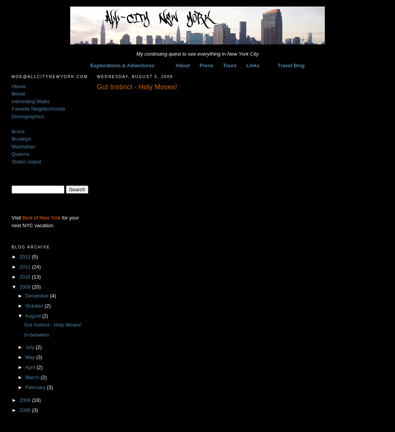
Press (206, 65)
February (36, 387)
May (30, 357)
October (35, 306)
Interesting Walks (31, 101)
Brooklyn (21, 139)
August (33, 316)
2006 (25, 410)
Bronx (18, 131)
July (30, 347)
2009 (25, 287)
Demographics (28, 116)
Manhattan (23, 147)
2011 (25, 267)
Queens (20, 154)
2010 (25, 277)
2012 (25, 257)
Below (18, 94)
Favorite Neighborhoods (38, 109)
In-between (36, 335)
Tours (229, 65)
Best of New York (41, 218)
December (37, 296)
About (183, 65)
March (33, 377)
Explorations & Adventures (122, 65)
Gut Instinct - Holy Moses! (53, 325)
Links (253, 65)
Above (19, 86)
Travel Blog (291, 65)
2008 (25, 400)
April (31, 367)
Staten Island (26, 162)
